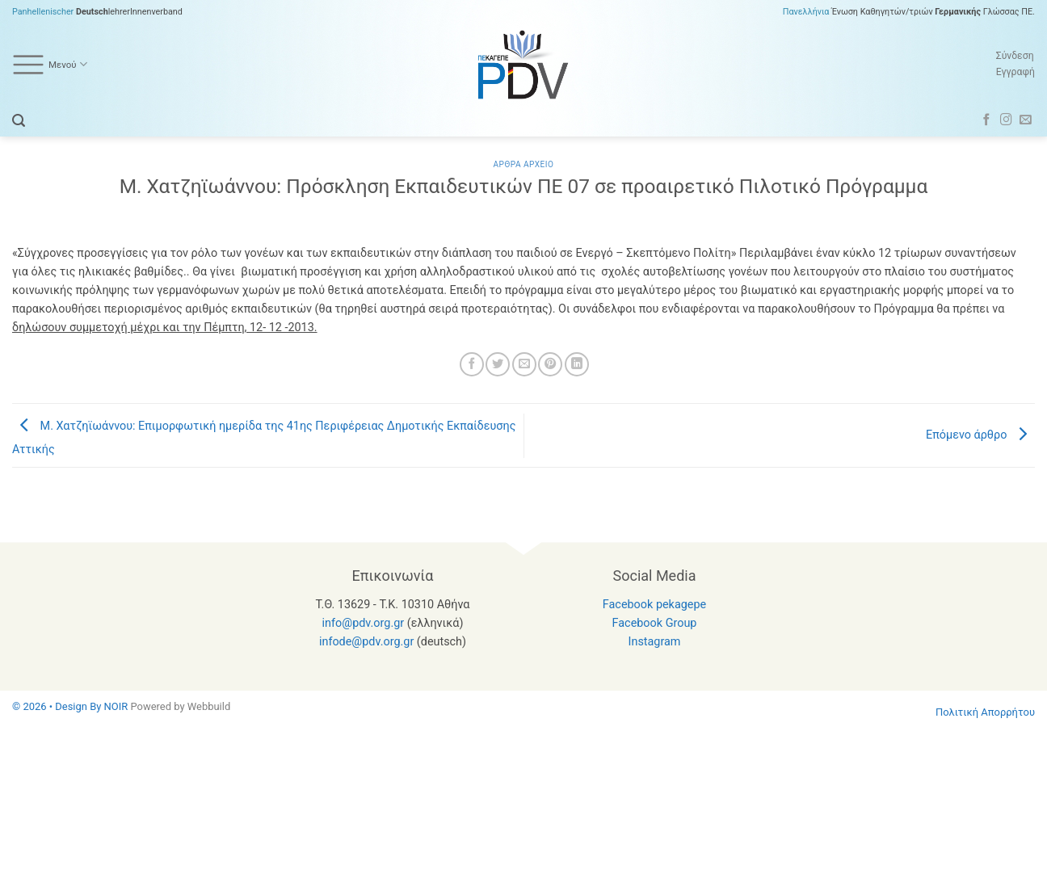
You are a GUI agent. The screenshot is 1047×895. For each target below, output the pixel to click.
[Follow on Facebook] (987, 120)
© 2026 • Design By (58, 706)
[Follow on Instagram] (1006, 120)
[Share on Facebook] (472, 364)
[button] (18, 121)
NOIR (116, 706)
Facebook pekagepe (654, 604)
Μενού (49, 64)
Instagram (655, 642)
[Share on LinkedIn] (577, 364)
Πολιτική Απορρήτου (985, 712)
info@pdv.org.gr (363, 623)
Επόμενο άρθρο (980, 435)
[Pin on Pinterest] (550, 364)
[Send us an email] (1026, 120)
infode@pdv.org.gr (366, 642)
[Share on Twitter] (498, 364)
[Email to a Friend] (524, 364)
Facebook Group (654, 623)
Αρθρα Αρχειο (523, 164)
